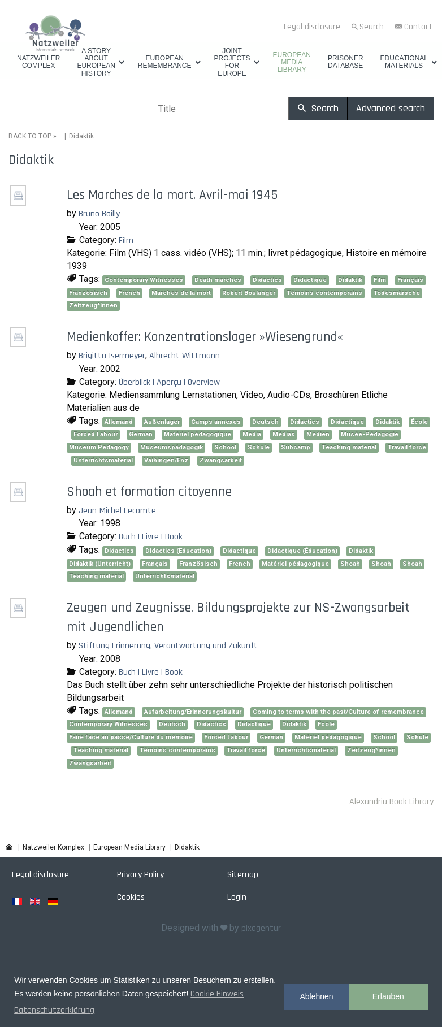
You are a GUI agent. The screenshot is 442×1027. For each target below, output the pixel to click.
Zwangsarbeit (221, 460)
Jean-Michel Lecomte (117, 510)
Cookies (131, 897)
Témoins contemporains (324, 292)
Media (251, 434)
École (419, 421)
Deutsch (265, 421)
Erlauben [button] (388, 996)
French (129, 292)
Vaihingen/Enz (166, 460)
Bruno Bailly (99, 214)
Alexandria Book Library (391, 802)
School (225, 447)
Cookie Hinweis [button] (217, 994)
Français (410, 280)
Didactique (310, 280)
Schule (259, 447)
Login (236, 897)
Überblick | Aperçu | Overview (169, 382)
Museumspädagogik (171, 447)
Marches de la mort (181, 292)
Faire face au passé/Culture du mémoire (131, 737)
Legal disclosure (312, 26)
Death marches (217, 280)
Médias (283, 434)
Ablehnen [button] (316, 996)
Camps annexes (216, 421)
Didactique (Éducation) (302, 550)
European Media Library (292, 62)
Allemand (119, 421)
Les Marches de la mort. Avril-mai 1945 (172, 195)
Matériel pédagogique (197, 434)
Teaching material (349, 447)
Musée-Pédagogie (369, 434)
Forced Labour (95, 434)
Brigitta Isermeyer (112, 356)
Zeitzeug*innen (93, 305)
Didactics (267, 280)
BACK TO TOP (29, 136)
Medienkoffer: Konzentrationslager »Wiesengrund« (205, 336)
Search (371, 26)
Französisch (88, 292)
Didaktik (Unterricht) (100, 563)
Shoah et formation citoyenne (149, 491)
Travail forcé (407, 447)
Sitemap (242, 875)
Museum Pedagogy (99, 447)
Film (126, 240)
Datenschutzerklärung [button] (54, 1010)
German (141, 434)
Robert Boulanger (248, 292)
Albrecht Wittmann (184, 356)
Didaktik (350, 280)
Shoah (350, 563)
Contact (418, 26)
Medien (318, 434)
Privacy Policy (140, 875)
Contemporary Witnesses (144, 280)
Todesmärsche (397, 292)
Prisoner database (345, 62)
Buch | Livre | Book (151, 537)
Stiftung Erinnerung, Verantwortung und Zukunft (168, 646)
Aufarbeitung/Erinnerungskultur (192, 711)
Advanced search (390, 108)
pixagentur (261, 928)
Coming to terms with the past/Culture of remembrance (338, 711)
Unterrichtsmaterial (103, 460)
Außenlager (162, 421)
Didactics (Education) (178, 550)
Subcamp (295, 447)
